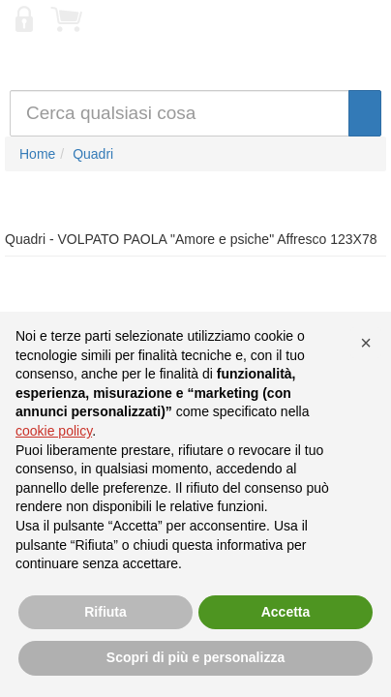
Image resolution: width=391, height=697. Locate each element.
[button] (365, 342)
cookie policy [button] (53, 431)
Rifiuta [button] (105, 612)
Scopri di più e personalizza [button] (195, 657)
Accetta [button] (286, 612)
